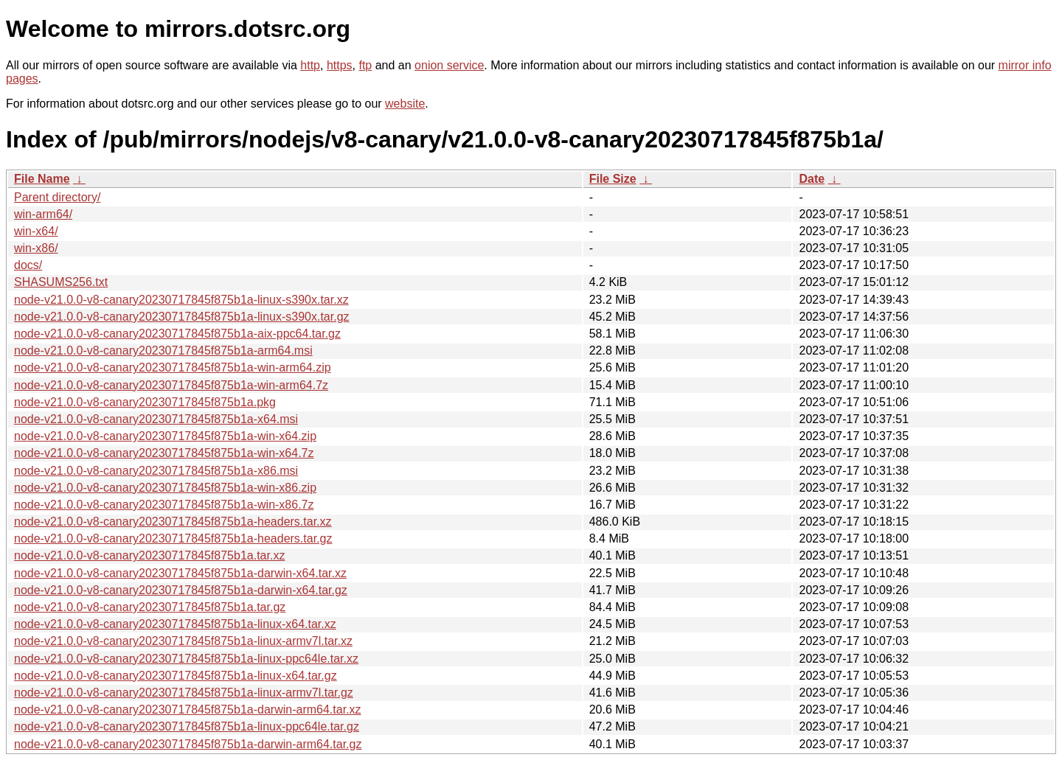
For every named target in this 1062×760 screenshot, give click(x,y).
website (405, 103)
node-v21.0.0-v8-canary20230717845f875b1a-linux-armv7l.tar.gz (183, 692)
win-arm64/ (43, 214)
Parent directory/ (57, 197)
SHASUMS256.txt (61, 282)
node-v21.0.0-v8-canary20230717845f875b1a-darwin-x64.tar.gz (180, 590)
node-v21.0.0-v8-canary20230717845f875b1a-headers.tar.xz (173, 521)
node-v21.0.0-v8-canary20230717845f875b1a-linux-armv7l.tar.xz (183, 641)
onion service (449, 65)
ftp (365, 65)
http (310, 65)
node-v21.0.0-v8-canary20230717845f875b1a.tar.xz (149, 555)
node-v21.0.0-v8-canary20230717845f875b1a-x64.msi (156, 419)
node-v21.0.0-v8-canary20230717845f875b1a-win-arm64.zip (172, 367)
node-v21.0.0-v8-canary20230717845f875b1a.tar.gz (149, 607)
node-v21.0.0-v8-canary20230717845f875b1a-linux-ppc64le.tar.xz (186, 658)
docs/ (28, 265)
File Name (42, 178)
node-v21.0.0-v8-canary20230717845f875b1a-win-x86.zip (165, 487)
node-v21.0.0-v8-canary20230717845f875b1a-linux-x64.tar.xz (175, 624)
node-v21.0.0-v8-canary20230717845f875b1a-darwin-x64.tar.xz (180, 573)
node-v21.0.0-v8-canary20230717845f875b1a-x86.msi (156, 470)
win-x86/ (36, 248)
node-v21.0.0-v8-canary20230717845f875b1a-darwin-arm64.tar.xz (187, 709)
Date (812, 178)
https (340, 65)
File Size (612, 178)
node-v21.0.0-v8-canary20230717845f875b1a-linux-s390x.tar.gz (182, 316)
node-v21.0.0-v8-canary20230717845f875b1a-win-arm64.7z (171, 385)
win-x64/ (36, 231)
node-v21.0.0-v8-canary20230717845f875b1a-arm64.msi (163, 350)
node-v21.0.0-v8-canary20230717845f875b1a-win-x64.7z (164, 453)
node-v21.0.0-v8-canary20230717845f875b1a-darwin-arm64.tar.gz (187, 744)
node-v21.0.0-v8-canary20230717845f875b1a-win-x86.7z (164, 504)
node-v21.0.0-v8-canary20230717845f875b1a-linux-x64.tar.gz (175, 675)
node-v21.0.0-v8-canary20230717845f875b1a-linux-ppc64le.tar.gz (186, 726)
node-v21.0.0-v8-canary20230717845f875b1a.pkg (145, 402)
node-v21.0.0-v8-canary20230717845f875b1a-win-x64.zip (165, 436)
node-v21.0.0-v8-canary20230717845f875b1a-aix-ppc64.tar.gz (177, 333)
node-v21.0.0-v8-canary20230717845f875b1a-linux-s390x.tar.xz (181, 299)
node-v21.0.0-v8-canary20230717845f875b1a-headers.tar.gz (173, 538)
